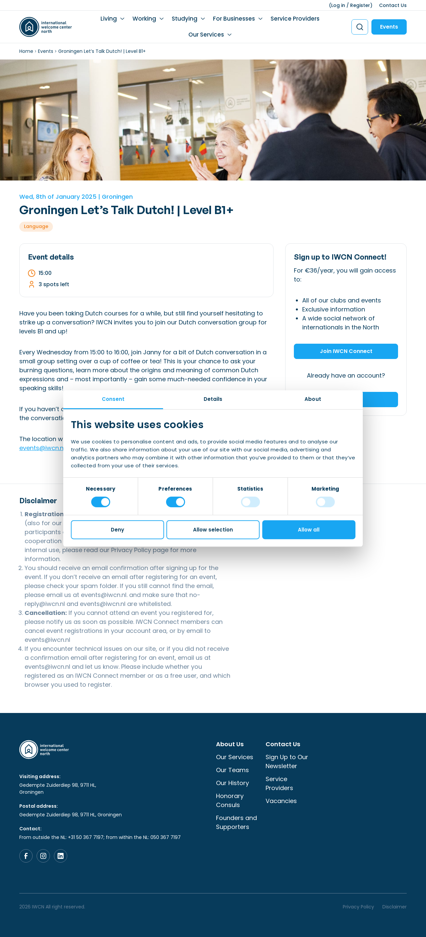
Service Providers (295, 19)
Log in (338, 5)
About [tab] (313, 399)
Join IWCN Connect (346, 351)
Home (26, 51)
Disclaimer (394, 906)
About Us (230, 744)
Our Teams (232, 770)
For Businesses (234, 19)
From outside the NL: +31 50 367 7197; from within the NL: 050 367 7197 (100, 837)
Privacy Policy (131, 550)
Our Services (206, 35)
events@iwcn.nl (42, 448)
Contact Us (393, 5)
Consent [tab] (113, 399)
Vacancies (281, 801)
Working (144, 19)
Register (360, 5)
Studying (184, 19)
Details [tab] (213, 399)
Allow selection (213, 529)
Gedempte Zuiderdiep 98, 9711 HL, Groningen (57, 788)
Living (109, 19)
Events (389, 27)
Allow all (309, 529)
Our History (232, 783)
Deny (117, 529)
